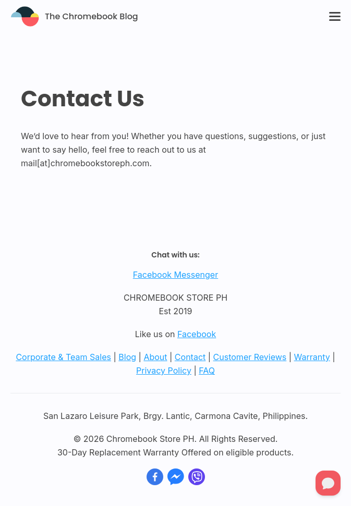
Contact (190, 357)
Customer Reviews (250, 357)
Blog (127, 357)
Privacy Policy (163, 370)
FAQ (207, 370)
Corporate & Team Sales (63, 357)
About (155, 357)
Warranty (312, 357)
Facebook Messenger (175, 274)
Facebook (196, 334)
